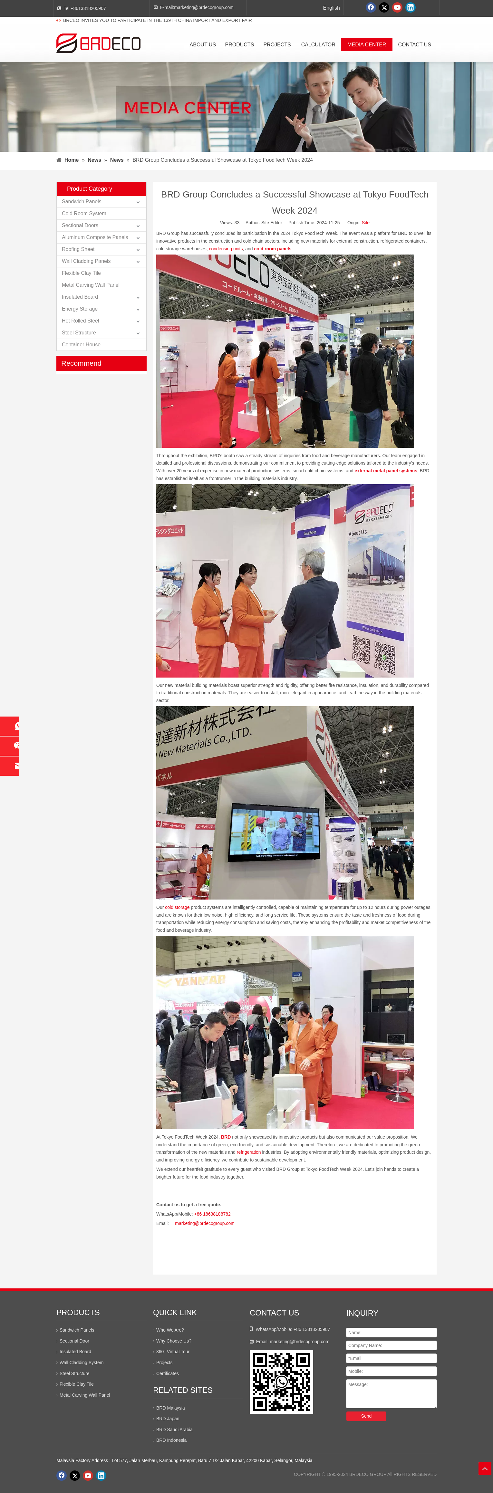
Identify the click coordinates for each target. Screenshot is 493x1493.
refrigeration (249, 1152)
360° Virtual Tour (172, 1351)
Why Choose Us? (173, 1341)
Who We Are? (170, 1330)
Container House (81, 344)
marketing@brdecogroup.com (204, 7)
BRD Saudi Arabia (174, 1429)
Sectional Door (74, 1341)
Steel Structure (79, 332)
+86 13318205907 (312, 1329)
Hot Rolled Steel (80, 320)
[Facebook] (371, 7)
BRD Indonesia (171, 1440)
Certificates (167, 1373)
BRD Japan (167, 1418)
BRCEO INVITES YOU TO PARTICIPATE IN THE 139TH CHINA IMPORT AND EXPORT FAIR (157, 20)
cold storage (177, 907)
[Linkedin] (410, 7)
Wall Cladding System (81, 1362)
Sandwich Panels (82, 201)
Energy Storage (80, 309)
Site (366, 222)
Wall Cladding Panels (86, 261)
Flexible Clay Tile (81, 273)
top (485, 1468)
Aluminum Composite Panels (95, 237)
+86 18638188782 (212, 1214)
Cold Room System (84, 213)
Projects (164, 1362)
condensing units (226, 248)
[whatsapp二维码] (281, 1382)
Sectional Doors (80, 225)
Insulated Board (80, 297)
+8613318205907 (88, 8)
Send (366, 1416)
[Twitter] (384, 7)
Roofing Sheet (78, 249)
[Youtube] (397, 7)
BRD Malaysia (170, 1408)
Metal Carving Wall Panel (91, 285)
